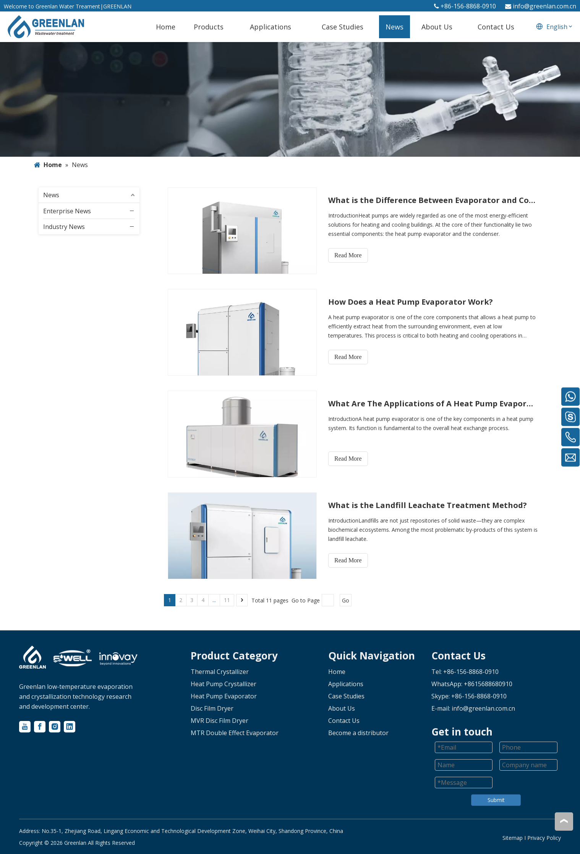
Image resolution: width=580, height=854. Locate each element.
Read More (348, 255)
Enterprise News (67, 211)
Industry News (64, 226)
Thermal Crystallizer (220, 671)
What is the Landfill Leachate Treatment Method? (427, 505)
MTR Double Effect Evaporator (235, 733)
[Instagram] (54, 726)
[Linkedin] (69, 726)
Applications (345, 684)
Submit (496, 800)
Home (336, 671)
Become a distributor (358, 733)
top (563, 821)
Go (345, 600)
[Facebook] (39, 726)
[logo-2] (72, 658)
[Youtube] (25, 726)
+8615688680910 (488, 684)
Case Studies (346, 696)
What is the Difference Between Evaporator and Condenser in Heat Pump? (433, 200)
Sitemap (512, 837)
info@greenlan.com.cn (544, 6)
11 (227, 600)
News (51, 195)
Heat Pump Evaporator (224, 696)
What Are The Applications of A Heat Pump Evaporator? (433, 403)
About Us (341, 708)
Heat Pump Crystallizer (223, 684)
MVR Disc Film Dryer (219, 720)
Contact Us (344, 720)
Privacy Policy (544, 837)
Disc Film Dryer (212, 708)
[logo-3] (118, 659)
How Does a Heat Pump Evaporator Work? (410, 302)
